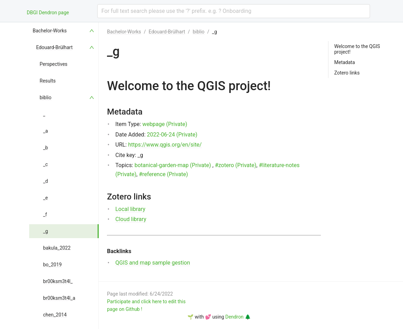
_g (45, 231)
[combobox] (233, 11)
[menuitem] (64, 31)
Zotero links (347, 73)
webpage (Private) (164, 124)
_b (45, 147)
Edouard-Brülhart (54, 47)
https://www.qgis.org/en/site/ (165, 144)
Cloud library (130, 219)
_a (45, 131)
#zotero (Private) (235, 165)
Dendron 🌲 (238, 317)
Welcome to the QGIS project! (357, 49)
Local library (130, 209)
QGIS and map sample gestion (152, 262)
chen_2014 (55, 315)
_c (45, 164)
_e (45, 198)
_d (45, 181)
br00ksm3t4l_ (58, 281)
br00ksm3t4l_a (59, 298)
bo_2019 (52, 264)
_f (45, 214)
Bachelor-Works (50, 30)
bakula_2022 (57, 248)
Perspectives (53, 64)
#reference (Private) (163, 174)
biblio (45, 97)
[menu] (64, 175)
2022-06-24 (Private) (172, 134)
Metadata (344, 62)
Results (48, 81)
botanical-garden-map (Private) (172, 165)
